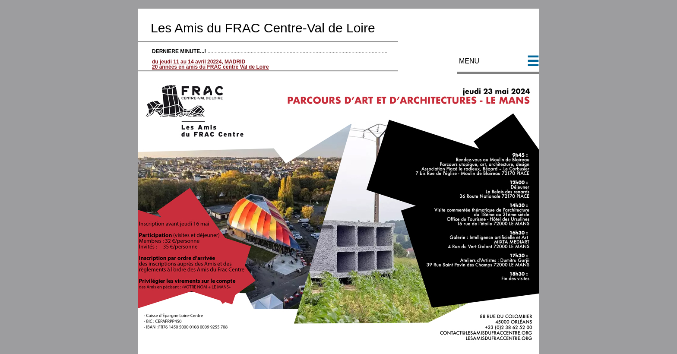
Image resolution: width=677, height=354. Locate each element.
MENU (498, 65)
